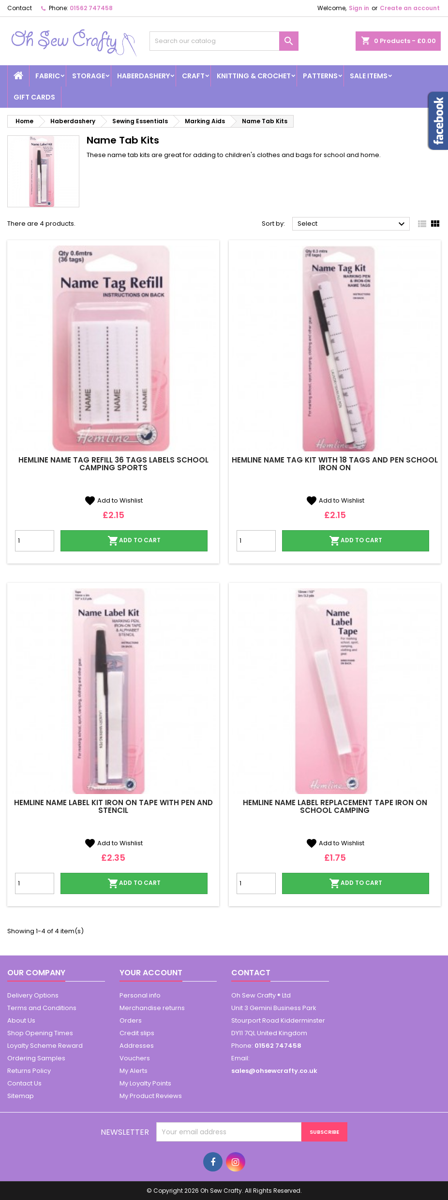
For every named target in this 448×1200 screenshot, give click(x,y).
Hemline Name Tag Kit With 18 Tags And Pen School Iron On (335, 464)
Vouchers (134, 1058)
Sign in (359, 8)
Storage (88, 76)
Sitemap (20, 1095)
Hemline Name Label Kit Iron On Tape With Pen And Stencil (113, 806)
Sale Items (369, 76)
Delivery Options (33, 995)
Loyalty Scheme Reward (45, 1045)
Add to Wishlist (113, 500)
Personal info (140, 995)
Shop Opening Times (40, 1033)
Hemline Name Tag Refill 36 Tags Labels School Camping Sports (113, 464)
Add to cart (134, 541)
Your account (150, 972)
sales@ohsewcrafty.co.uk (274, 1070)
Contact (19, 8)
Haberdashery (143, 76)
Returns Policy (29, 1070)
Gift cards (34, 97)
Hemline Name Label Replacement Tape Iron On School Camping (335, 806)
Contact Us (24, 1083)
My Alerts (133, 1070)
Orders (130, 1020)
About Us (21, 1020)
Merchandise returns (152, 1007)
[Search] (224, 41)
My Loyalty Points (145, 1083)
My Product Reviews (150, 1095)
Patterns (320, 76)
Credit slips (136, 1033)
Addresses (136, 1045)
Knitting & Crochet (254, 76)
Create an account (410, 8)
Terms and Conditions (41, 1007)
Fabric (47, 76)
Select (352, 224)
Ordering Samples (36, 1058)
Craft (193, 76)
